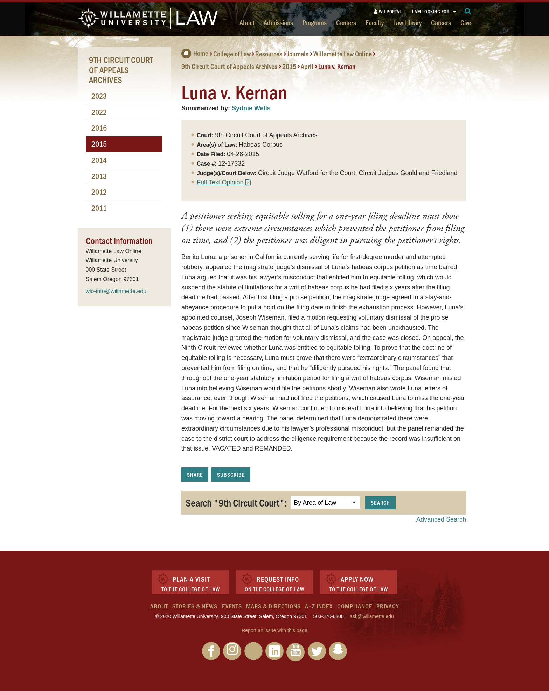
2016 (99, 128)
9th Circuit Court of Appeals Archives (229, 66)
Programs (315, 22)
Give (465, 22)
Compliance (354, 606)
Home (194, 52)
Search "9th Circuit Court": (236, 502)
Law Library (407, 22)
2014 (99, 160)
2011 (99, 208)
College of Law (232, 53)
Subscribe (231, 474)
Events (232, 606)
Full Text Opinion (220, 182)
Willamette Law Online (342, 53)
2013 (99, 176)
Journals (297, 53)
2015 (289, 66)
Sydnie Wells (251, 108)
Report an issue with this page (274, 630)
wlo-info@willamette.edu (116, 291)
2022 (99, 112)
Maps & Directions (273, 606)
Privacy (387, 606)
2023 (99, 96)
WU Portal (388, 11)
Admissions (278, 22)
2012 (99, 192)
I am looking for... (432, 11)
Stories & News (194, 606)
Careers (441, 22)
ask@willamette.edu (372, 616)
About (247, 22)
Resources (268, 53)
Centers (346, 22)
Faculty (375, 22)
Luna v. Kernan (336, 66)
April (307, 66)
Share (195, 474)
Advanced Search (441, 519)
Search (380, 502)
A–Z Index (319, 606)
